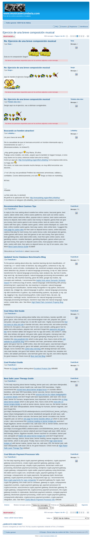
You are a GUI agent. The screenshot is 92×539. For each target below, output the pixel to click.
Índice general (11, 23)
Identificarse (84, 26)
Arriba (87, 63)
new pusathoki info (21, 339)
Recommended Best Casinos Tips (20, 206)
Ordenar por (64, 505)
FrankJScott (11, 209)
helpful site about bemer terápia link (32, 436)
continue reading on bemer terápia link (42, 421)
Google (15, 368)
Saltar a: (49, 518)
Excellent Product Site (42, 368)
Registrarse (73, 26)
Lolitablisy (11, 133)
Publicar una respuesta (9, 36)
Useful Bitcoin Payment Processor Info (40, 500)
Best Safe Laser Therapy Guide (19, 378)
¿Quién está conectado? (12, 524)
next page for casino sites (14, 230)
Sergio (10, 70)
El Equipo (43, 532)
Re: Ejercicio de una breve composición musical (30, 41)
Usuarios (64, 26)
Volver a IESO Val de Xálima (13, 518)
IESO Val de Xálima (24, 23)
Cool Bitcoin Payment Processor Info (21, 454)
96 (88, 36)
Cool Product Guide (13, 362)
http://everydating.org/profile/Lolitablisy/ (33, 160)
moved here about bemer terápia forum (32, 390)
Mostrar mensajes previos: (32, 505)
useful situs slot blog (33, 349)
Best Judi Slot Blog (38, 356)
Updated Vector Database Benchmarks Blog (25, 257)
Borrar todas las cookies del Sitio (58, 532)
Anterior (6, 505)
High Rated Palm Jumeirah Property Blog (47, 302)
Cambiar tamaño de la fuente (86, 22)
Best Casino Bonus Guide (18, 247)
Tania (9, 44)
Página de (60, 36)
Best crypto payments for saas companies (20, 480)
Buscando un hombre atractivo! (19, 131)
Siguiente (85, 505)
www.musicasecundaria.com (48, 536)
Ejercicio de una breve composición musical (28, 32)
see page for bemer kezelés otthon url (38, 419)
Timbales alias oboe (14, 102)
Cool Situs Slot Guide (14, 311)
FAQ (56, 26)
